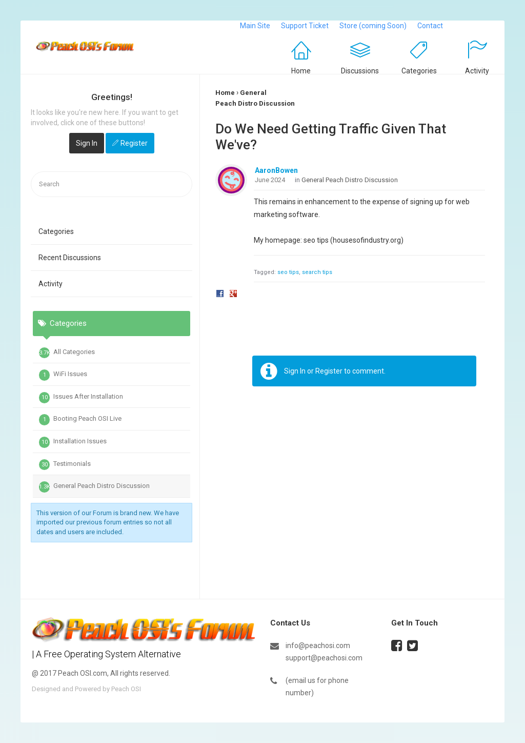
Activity (477, 71)
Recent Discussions (69, 257)
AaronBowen (276, 170)
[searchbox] (111, 184)
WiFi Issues (63, 375)
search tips (317, 272)
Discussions (360, 71)
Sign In (86, 143)
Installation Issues (73, 442)
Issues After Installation (81, 397)
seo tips (288, 272)
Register (134, 143)
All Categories (67, 353)
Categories (419, 71)
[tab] (111, 374)
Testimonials (65, 465)
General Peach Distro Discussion (94, 487)
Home (301, 71)
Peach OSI (126, 689)
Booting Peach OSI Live (80, 419)
